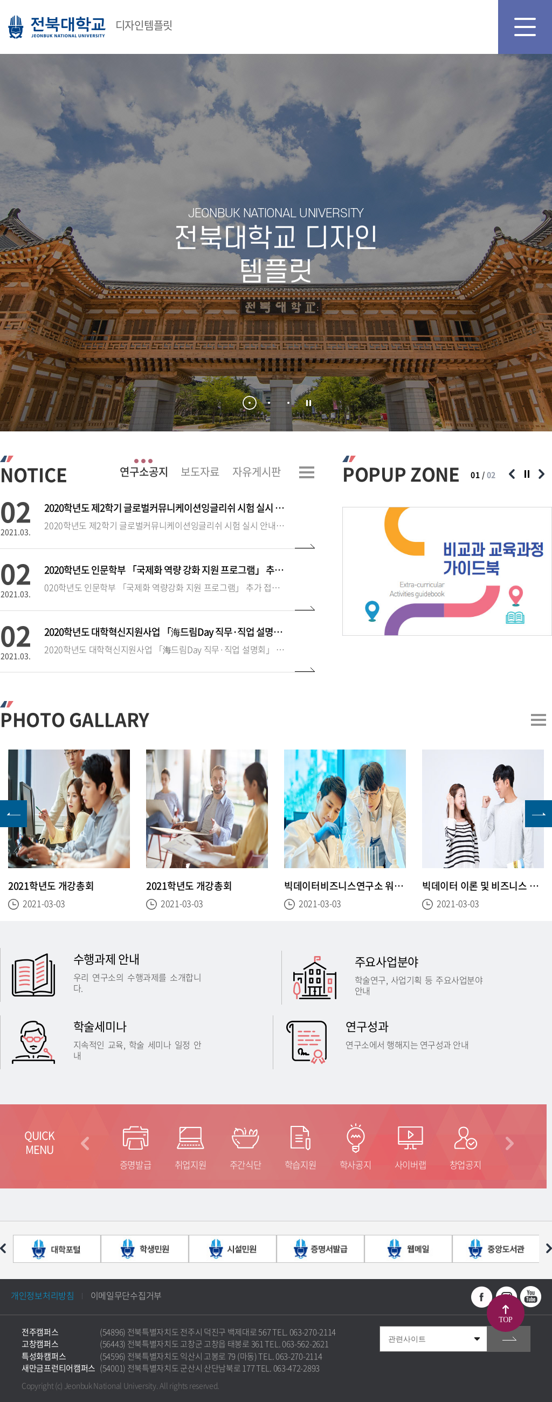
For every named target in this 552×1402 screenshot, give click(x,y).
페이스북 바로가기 (482, 1297)
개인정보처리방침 (42, 1295)
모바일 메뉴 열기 (525, 27)
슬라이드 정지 (309, 403)
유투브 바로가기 (530, 1297)
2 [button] (269, 403)
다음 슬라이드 (541, 474)
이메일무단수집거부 (126, 1295)
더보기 (307, 472)
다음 (509, 1143)
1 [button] (250, 403)
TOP (505, 1320)
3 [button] (288, 403)
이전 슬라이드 (511, 474)
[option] (447, 571)
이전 (85, 1143)
